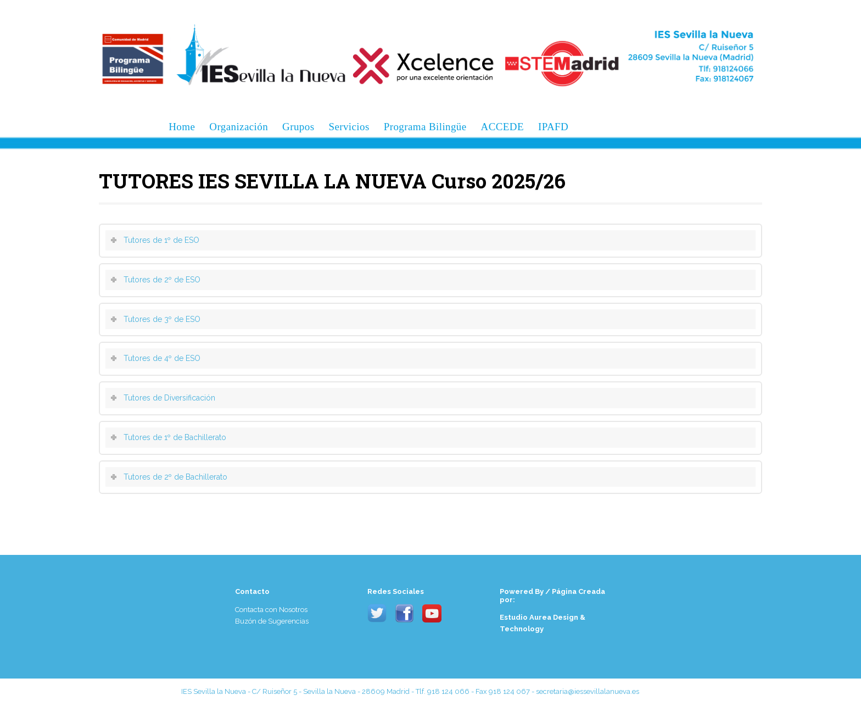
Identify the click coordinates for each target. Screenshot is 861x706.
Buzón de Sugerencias (272, 621)
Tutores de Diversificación (169, 397)
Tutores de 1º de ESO (161, 240)
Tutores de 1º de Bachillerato (175, 437)
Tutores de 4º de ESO (162, 358)
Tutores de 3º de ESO (162, 319)
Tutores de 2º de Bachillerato (175, 476)
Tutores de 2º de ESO (162, 279)
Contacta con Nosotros (271, 609)
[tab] (430, 240)
